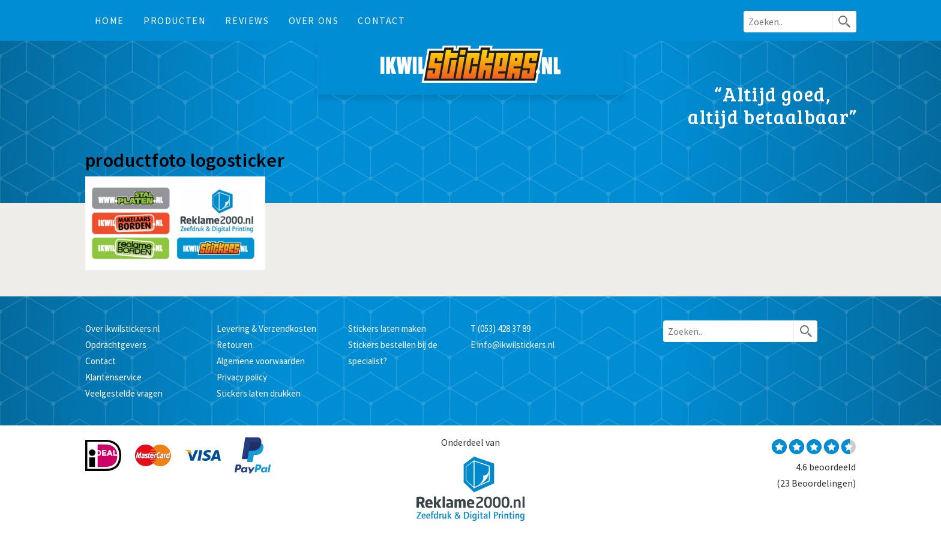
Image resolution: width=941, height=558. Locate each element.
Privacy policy (242, 377)
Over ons (314, 20)
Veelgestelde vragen (124, 393)
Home (109, 20)
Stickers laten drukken (259, 393)
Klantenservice (113, 377)
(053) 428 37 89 (504, 328)
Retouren (235, 344)
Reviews (247, 20)
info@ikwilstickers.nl (516, 344)
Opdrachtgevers (115, 344)
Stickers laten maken (387, 328)
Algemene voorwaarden (261, 361)
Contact (381, 20)
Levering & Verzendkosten (266, 328)
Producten (174, 20)
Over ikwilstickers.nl (122, 328)
